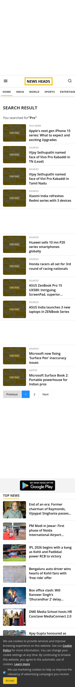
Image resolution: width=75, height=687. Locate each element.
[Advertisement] (37, 37)
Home (7, 92)
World (34, 92)
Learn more (22, 664)
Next (45, 394)
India (20, 92)
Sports (50, 92)
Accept (10, 680)
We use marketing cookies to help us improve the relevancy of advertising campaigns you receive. (40, 672)
